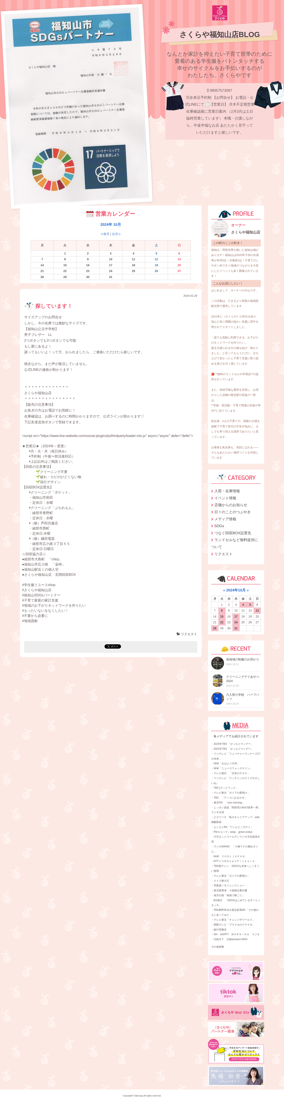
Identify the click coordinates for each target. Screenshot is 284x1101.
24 (236, 622)
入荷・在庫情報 (227, 491)
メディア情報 (225, 519)
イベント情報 (225, 498)
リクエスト (187, 634)
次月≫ (116, 234)
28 (215, 628)
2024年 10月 (110, 224)
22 (222, 622)
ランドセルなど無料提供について (234, 543)
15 (222, 616)
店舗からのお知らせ (230, 505)
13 (257, 610)
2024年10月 (236, 590)
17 (236, 616)
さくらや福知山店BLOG (219, 34)
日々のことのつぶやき (232, 512)
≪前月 (104, 234)
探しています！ (48, 306)
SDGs (219, 526)
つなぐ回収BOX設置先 (232, 533)
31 (236, 628)
